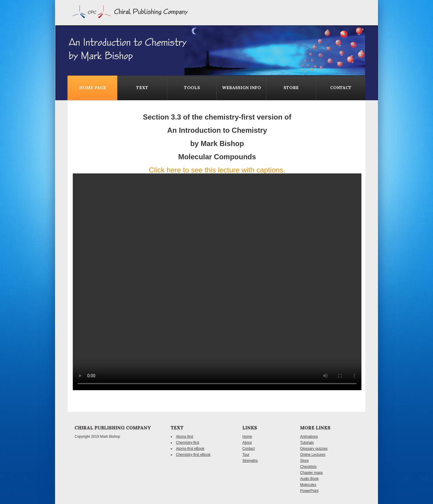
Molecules (308, 485)
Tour (245, 455)
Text (142, 87)
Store (291, 87)
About (247, 442)
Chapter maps (311, 473)
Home (247, 436)
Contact (248, 448)
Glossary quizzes (313, 448)
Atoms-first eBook (190, 448)
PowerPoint (309, 491)
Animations (309, 436)
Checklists (308, 467)
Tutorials (307, 442)
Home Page (92, 87)
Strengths (250, 461)
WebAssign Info (241, 87)
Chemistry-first (187, 442)
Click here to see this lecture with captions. (217, 170)
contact (341, 87)
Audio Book (309, 479)
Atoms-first (184, 436)
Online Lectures (312, 455)
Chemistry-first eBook (193, 455)
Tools (192, 87)
